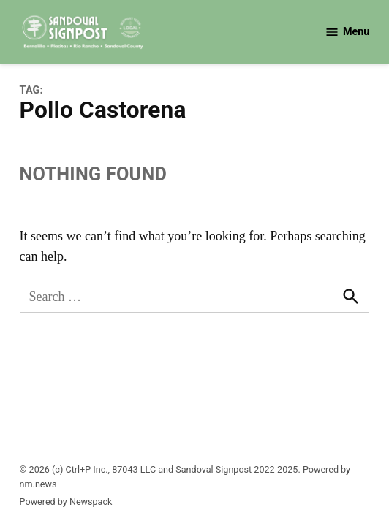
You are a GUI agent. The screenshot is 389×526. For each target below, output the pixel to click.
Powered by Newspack (66, 501)
